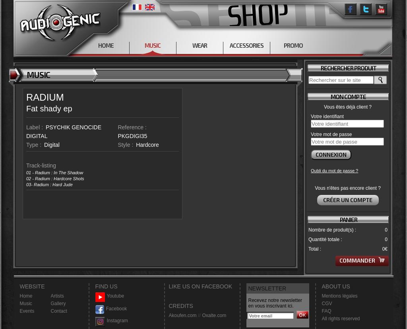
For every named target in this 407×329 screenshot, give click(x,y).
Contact (59, 311)
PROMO (293, 45)
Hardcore (147, 145)
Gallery (58, 303)
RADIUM (45, 97)
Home (26, 296)
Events (27, 311)
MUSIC (153, 45)
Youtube (109, 296)
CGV (327, 303)
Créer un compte (347, 200)
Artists (57, 296)
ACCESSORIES (247, 45)
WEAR (199, 45)
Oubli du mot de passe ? (334, 170)
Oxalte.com (214, 315)
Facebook (111, 309)
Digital (52, 145)
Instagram (111, 321)
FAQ (326, 311)
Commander (362, 260)
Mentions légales (340, 296)
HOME (106, 45)
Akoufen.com (183, 315)
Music (26, 303)
